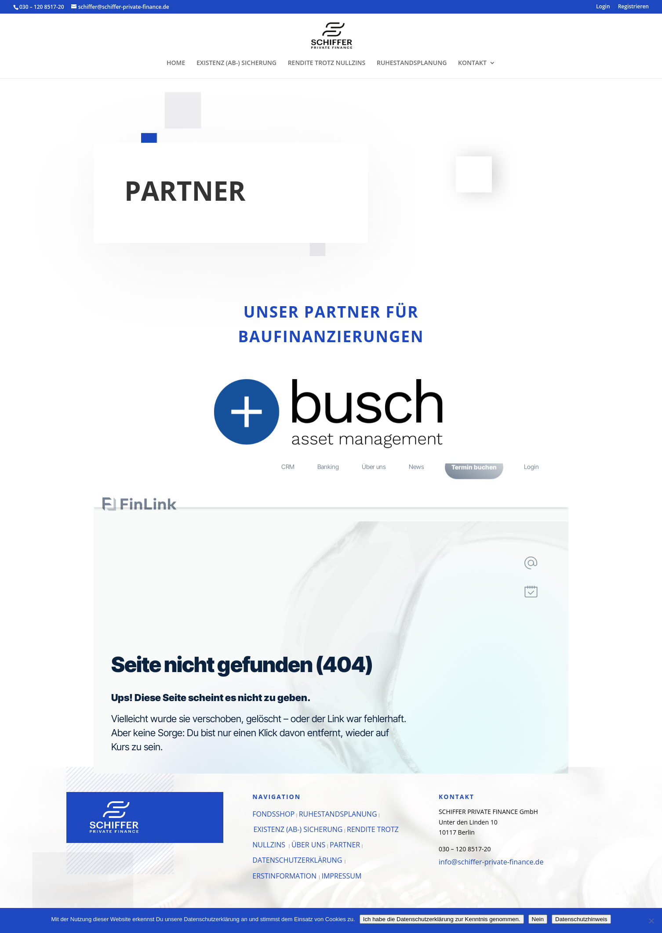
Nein (538, 919)
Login (603, 7)
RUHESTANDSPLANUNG (412, 63)
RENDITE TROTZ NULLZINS (327, 63)
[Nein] (651, 920)
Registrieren (633, 7)
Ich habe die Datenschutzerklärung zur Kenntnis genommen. (441, 919)
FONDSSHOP (273, 814)
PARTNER (345, 845)
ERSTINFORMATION (285, 876)
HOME (176, 63)
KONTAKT (472, 63)
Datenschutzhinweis (581, 919)
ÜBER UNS (308, 845)
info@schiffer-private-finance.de (491, 862)
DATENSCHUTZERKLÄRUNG (298, 860)
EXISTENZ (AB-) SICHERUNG (236, 63)
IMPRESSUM (341, 876)
